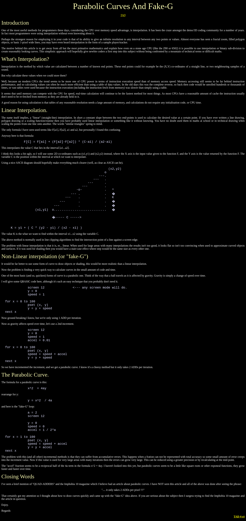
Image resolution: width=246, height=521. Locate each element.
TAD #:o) (239, 516)
